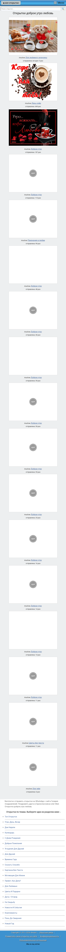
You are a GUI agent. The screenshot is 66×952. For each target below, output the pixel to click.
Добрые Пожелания (13, 843)
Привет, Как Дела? (13, 881)
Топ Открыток (11, 817)
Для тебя (36, 789)
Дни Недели (10, 827)
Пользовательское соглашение (33, 940)
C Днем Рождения (12, 838)
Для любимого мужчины (36, 58)
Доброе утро (36, 149)
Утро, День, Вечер (12, 822)
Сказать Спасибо (12, 865)
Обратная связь (46, 932)
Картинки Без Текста (14, 870)
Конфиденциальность (49, 936)
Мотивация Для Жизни (15, 875)
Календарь (9, 833)
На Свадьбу (10, 902)
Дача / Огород (11, 897)
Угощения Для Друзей (14, 849)
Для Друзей (10, 854)
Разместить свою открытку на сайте (21, 936)
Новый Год (9, 923)
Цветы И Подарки (12, 891)
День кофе (36, 103)
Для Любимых (11, 886)
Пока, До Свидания (13, 918)
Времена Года (11, 859)
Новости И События (13, 907)
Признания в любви (36, 240)
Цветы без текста (36, 743)
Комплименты (11, 913)
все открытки (11, 3)
